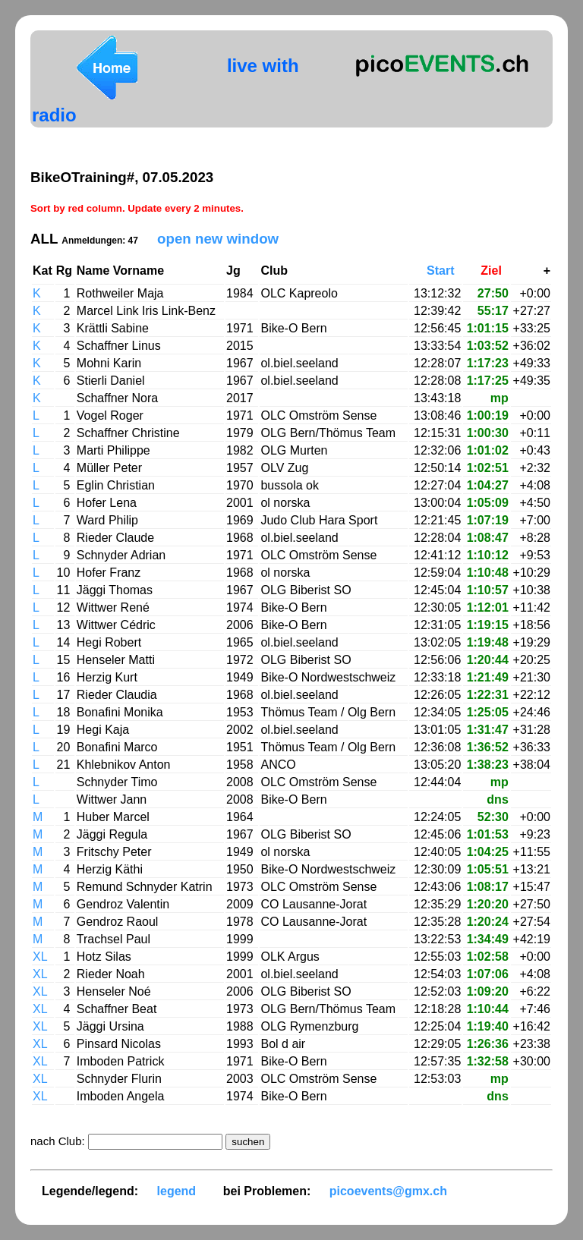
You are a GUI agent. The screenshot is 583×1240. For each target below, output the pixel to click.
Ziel (494, 270)
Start (444, 270)
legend (177, 1191)
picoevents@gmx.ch (388, 1191)
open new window (218, 239)
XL (40, 956)
